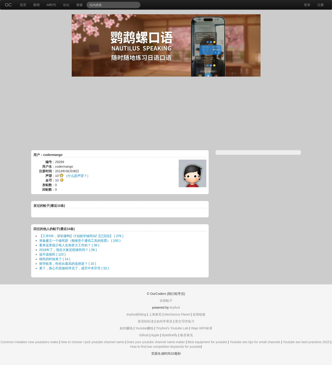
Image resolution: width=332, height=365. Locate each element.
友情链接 (199, 314)
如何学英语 (164, 321)
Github (143, 335)
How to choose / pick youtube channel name (92, 342)
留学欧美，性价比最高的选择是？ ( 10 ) (67, 263)
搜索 (79, 5)
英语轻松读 (146, 321)
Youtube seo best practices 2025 (306, 342)
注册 (320, 5)
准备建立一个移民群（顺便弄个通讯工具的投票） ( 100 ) (79, 240)
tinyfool (175, 307)
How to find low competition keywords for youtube (165, 346)
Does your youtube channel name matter (156, 342)
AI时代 (51, 5)
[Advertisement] (166, 113)
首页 (23, 5)
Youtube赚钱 (144, 328)
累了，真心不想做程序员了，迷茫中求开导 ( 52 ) (74, 268)
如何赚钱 (126, 328)
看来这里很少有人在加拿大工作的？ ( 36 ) (69, 245)
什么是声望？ (77, 176)
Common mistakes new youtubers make (29, 342)
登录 (307, 5)
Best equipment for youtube (207, 342)
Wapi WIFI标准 (201, 328)
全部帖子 (166, 300)
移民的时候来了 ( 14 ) (54, 259)
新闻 (36, 5)
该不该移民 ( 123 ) (52, 254)
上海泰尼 (155, 314)
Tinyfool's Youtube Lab (172, 328)
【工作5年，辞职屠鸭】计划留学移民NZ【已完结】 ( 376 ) (81, 236)
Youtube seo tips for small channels (255, 342)
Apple (155, 335)
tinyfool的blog (136, 314)
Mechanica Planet (177, 314)
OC (8, 4)
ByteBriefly (169, 335)
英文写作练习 (184, 321)
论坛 (66, 5)
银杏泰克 (186, 335)
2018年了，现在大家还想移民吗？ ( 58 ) (68, 250)
